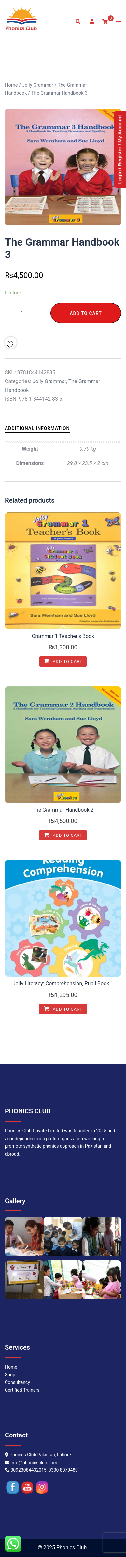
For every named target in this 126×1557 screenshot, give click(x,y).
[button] (77, 21)
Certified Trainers (22, 1390)
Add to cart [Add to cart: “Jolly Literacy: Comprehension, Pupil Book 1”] (63, 1009)
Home (11, 85)
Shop (10, 1374)
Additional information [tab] (37, 428)
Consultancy (17, 1382)
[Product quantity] (24, 313)
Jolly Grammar (37, 85)
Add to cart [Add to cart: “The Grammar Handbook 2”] (63, 835)
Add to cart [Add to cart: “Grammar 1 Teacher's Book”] (63, 661)
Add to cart (86, 313)
